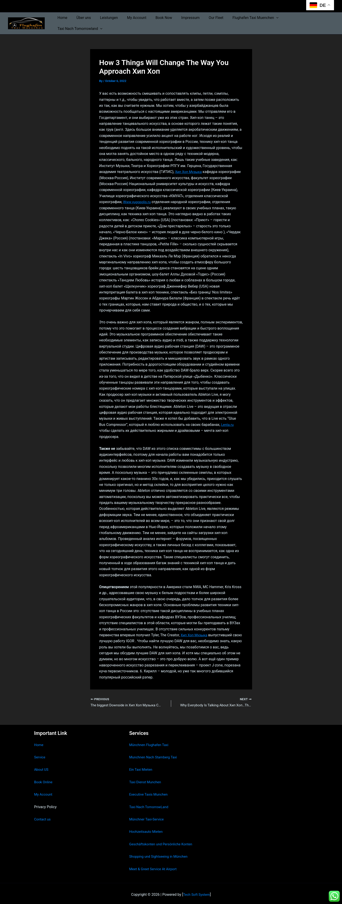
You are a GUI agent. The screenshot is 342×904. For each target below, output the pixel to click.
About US (41, 767)
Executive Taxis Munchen (149, 792)
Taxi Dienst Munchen (146, 780)
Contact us (43, 817)
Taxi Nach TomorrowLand (150, 805)
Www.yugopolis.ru (138, 199)
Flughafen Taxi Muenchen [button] (255, 21)
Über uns (94, 22)
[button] (276, 21)
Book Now (169, 22)
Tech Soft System (196, 892)
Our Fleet (217, 22)
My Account (143, 22)
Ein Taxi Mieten (141, 767)
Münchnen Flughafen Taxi (150, 743)
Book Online (44, 780)
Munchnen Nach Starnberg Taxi (154, 755)
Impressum (194, 22)
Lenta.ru (227, 422)
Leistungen (117, 22)
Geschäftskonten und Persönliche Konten (162, 842)
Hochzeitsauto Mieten (147, 829)
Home (75, 22)
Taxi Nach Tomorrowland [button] (307, 21)
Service (40, 755)
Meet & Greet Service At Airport (154, 867)
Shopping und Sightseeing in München (160, 854)
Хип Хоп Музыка (189, 169)
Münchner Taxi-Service (147, 817)
